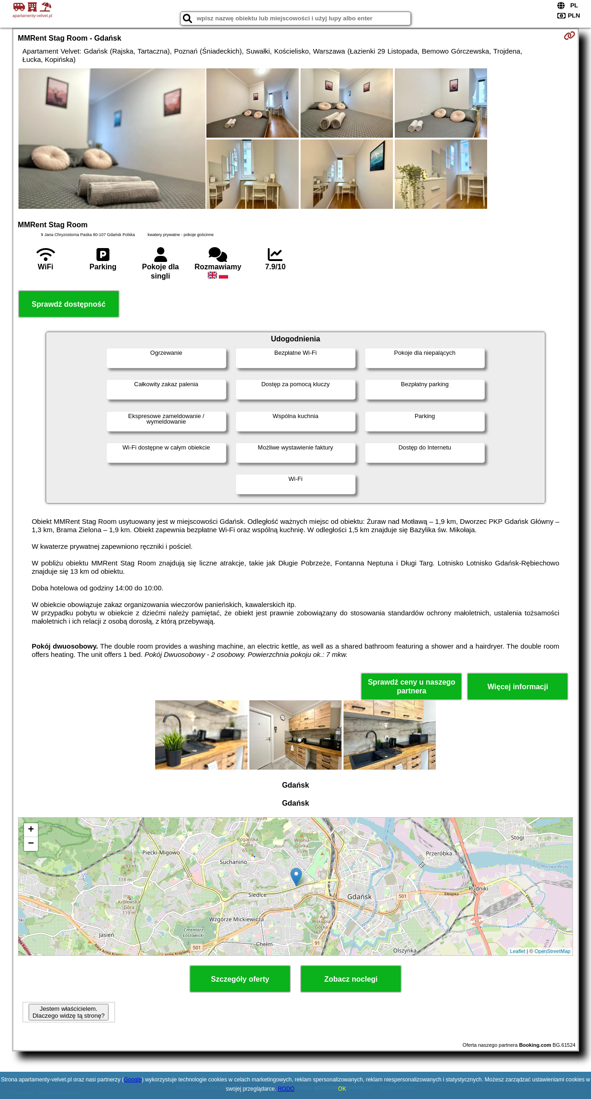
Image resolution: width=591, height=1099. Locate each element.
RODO (286, 1089)
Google (133, 1079)
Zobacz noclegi (351, 979)
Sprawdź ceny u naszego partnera (411, 686)
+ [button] (31, 830)
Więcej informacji (518, 687)
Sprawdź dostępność (69, 304)
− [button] (31, 844)
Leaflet (517, 951)
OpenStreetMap (553, 951)
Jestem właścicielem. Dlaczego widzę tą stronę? (68, 1012)
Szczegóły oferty (240, 979)
